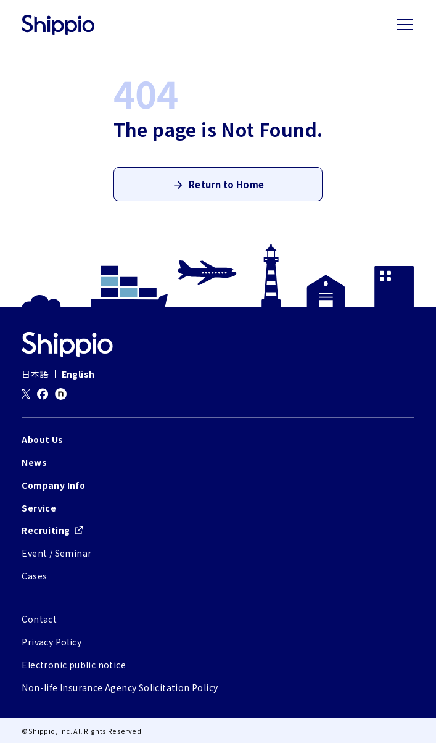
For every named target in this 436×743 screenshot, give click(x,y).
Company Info (53, 485)
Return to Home (227, 184)
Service (39, 508)
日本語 (35, 374)
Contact (39, 619)
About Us (42, 439)
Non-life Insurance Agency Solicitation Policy (120, 687)
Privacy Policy (51, 642)
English (78, 374)
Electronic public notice (74, 664)
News (34, 462)
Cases (34, 576)
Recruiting (46, 530)
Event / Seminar (56, 553)
